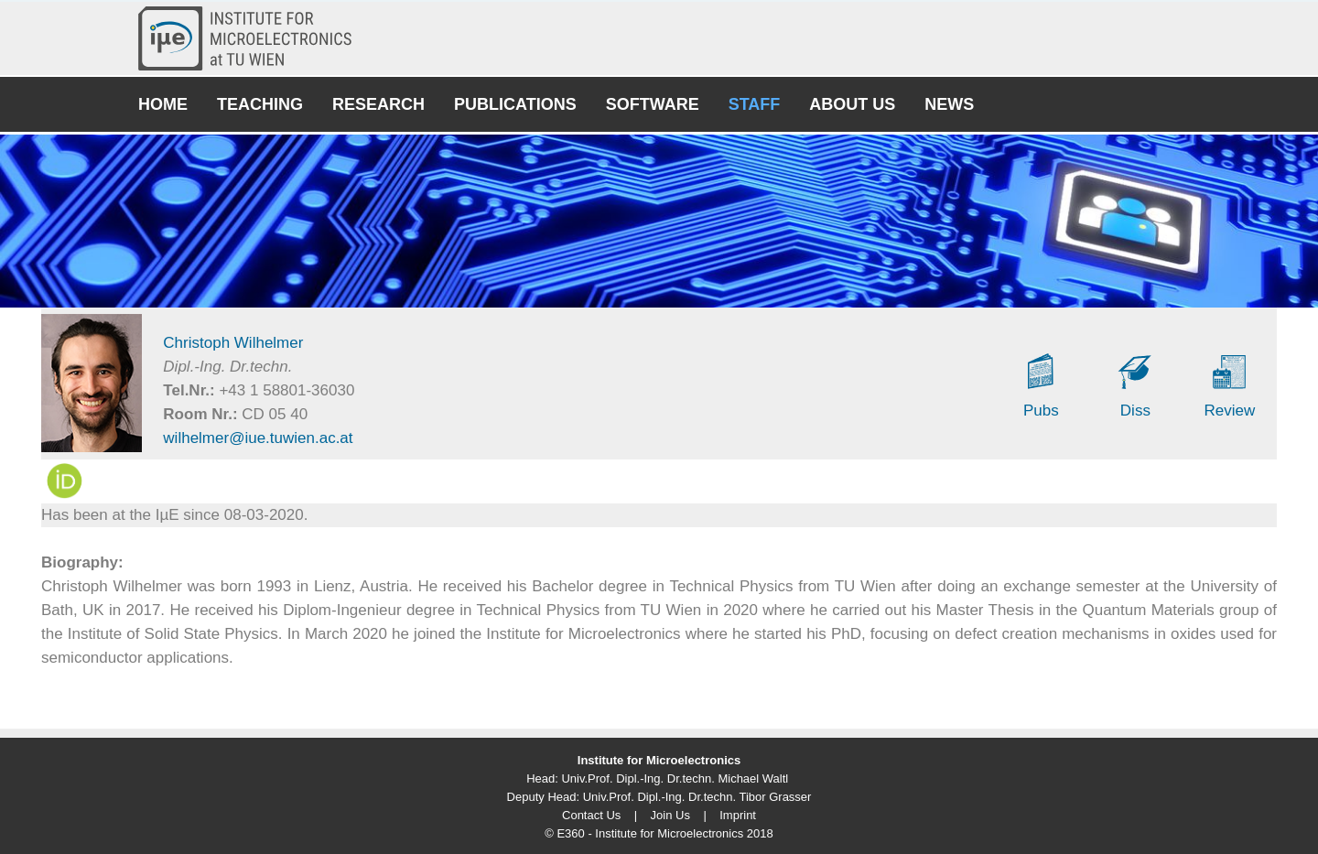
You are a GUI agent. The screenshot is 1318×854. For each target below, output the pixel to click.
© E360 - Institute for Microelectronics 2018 (658, 833)
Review (1230, 410)
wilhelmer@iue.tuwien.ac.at (257, 438)
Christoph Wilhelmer (233, 342)
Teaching (260, 104)
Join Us (670, 815)
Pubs (1041, 410)
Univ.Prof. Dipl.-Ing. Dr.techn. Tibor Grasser (697, 797)
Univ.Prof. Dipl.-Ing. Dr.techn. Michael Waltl (674, 778)
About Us (852, 104)
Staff (755, 104)
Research (378, 104)
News (949, 104)
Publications (515, 104)
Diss (1135, 410)
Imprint (737, 815)
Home (163, 104)
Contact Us (591, 815)
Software (652, 104)
